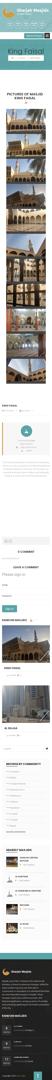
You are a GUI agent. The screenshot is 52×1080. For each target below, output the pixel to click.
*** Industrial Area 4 (15, 789)
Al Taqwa (18, 1026)
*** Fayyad (11, 826)
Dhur (18, 23)
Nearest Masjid (34, 36)
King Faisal (9, 405)
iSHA (42, 23)
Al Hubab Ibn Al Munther (28, 890)
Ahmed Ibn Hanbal (21, 1057)
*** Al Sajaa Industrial (16, 783)
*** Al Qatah (12, 820)
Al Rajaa (17, 1042)
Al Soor (32, 440)
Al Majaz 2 (29, 1030)
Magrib (34, 23)
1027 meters (27, 865)
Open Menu (47, 35)
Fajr (10, 23)
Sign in (10, 608)
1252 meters (22, 895)
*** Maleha (11, 777)
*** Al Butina (12, 801)
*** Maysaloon (13, 808)
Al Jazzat (29, 1061)
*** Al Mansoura (13, 795)
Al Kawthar (21, 876)
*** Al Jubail (11, 814)
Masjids (21, 58)
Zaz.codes (21, 1076)
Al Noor (24, 924)
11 (19, 675)
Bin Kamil (24, 905)
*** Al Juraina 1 (13, 771)
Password (6, 596)
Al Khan (11, 735)
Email (4, 585)
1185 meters (22, 880)
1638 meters (27, 928)
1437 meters (27, 909)
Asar (26, 23)
